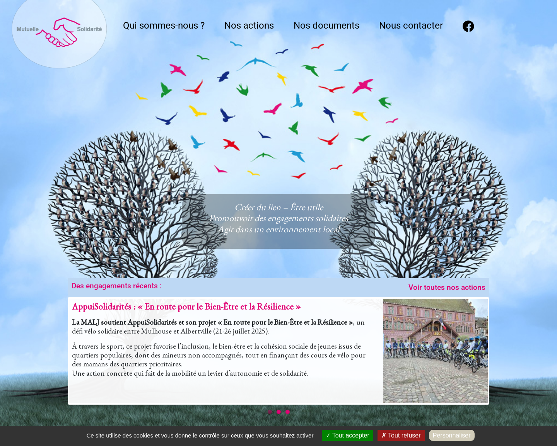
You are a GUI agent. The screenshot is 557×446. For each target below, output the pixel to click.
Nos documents (326, 25)
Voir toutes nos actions (446, 287)
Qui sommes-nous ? (164, 25)
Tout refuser (401, 435)
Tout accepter (347, 435)
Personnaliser (452, 435)
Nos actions (249, 25)
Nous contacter (411, 25)
